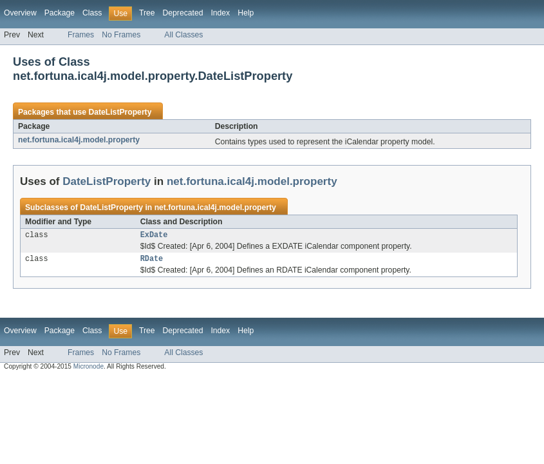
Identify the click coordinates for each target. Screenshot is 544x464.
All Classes (183, 34)
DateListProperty (119, 112)
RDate (152, 261)
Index (220, 12)
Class (92, 12)
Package (59, 12)
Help (246, 12)
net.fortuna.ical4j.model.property (79, 139)
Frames (81, 34)
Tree (147, 12)
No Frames (121, 34)
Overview (20, 12)
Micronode (88, 368)
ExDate (154, 236)
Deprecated (183, 12)
